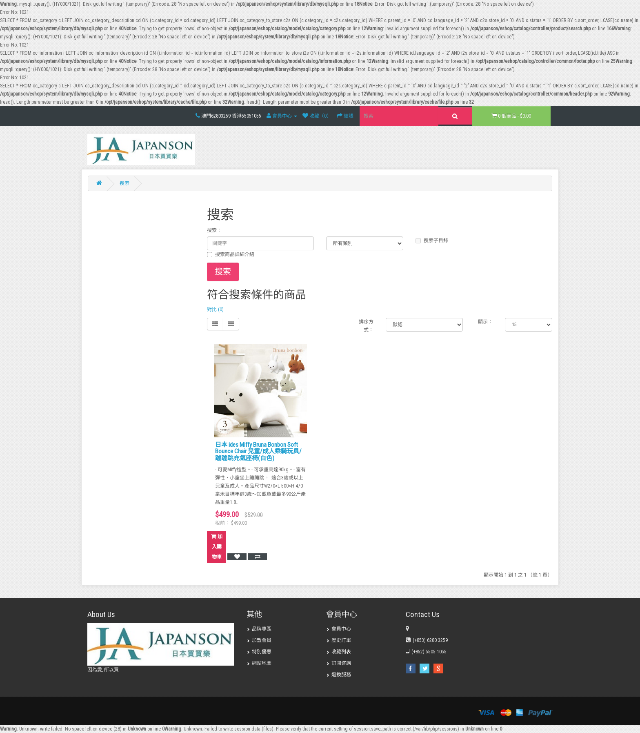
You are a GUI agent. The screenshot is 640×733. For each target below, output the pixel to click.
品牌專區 (259, 629)
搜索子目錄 (432, 240)
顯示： (485, 322)
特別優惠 (259, 652)
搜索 (124, 183)
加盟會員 (259, 640)
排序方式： (366, 326)
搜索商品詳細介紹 (230, 254)
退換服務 (338, 674)
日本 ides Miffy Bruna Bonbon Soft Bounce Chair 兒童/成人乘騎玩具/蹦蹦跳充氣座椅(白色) (258, 451)
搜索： (214, 230)
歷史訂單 (338, 640)
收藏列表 (338, 652)
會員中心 (338, 629)
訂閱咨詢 (338, 663)
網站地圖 (259, 663)
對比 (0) (215, 309)
